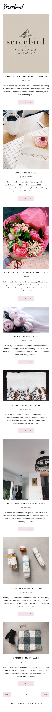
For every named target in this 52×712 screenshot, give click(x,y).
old (45, 694)
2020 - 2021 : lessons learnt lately (26, 273)
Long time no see (26, 173)
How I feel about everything (26, 503)
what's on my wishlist (26, 405)
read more (26, 102)
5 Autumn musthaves (26, 658)
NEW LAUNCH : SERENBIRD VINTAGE (26, 76)
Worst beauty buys (26, 336)
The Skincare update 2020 (26, 588)
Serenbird (22, 709)
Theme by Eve (33, 709)
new (7, 694)
